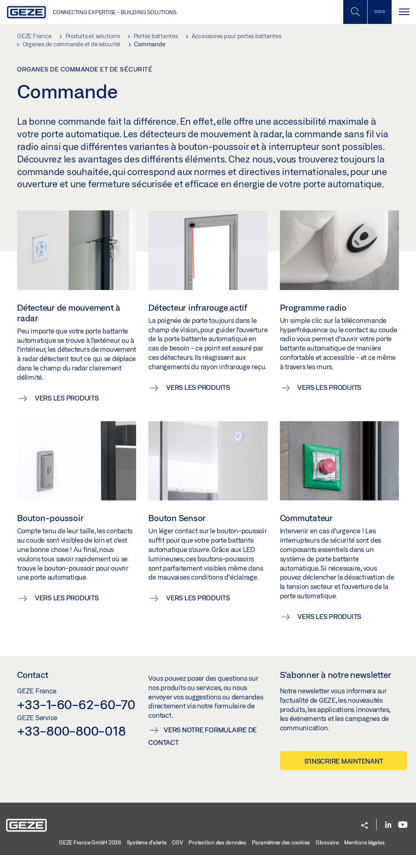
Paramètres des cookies (281, 842)
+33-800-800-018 (71, 730)
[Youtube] (402, 825)
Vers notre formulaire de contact (202, 736)
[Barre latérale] (379, 12)
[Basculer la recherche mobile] (355, 12)
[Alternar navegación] (404, 12)
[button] (364, 826)
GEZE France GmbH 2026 (90, 842)
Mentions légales (364, 842)
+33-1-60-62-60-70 (76, 704)
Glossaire (327, 842)
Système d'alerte (147, 842)
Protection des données (217, 842)
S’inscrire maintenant (343, 761)
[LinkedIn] (388, 825)
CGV (177, 842)
